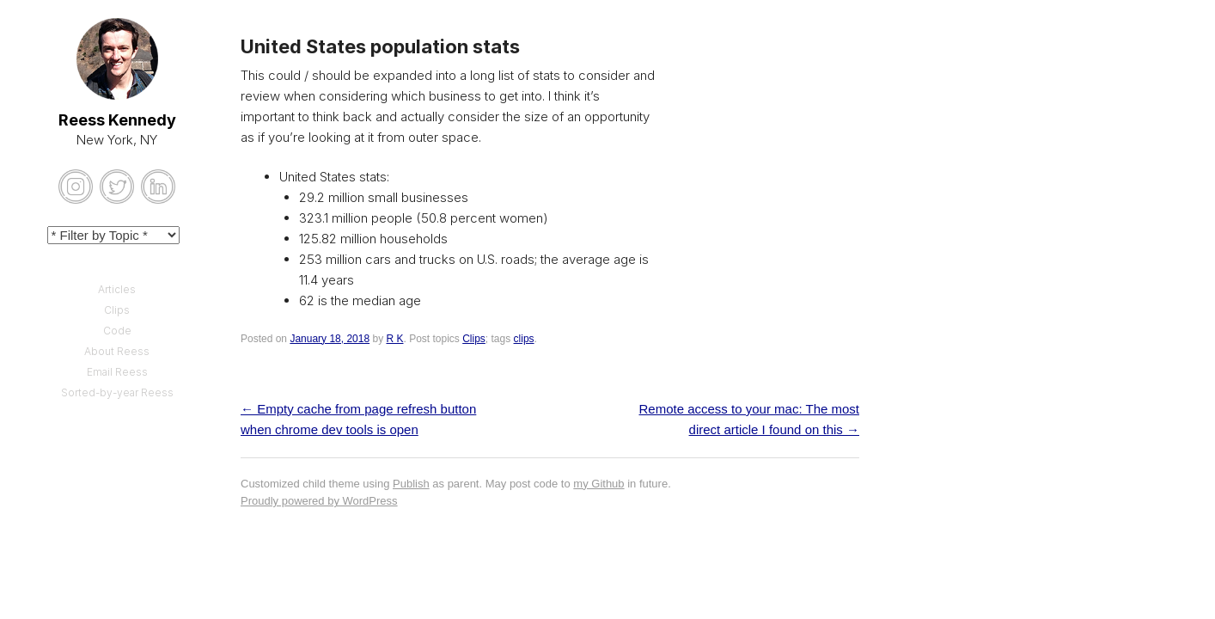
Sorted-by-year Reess (117, 392)
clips (524, 339)
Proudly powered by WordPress (319, 500)
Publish (411, 483)
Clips (473, 339)
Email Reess (117, 371)
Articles (117, 289)
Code (117, 330)
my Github (598, 483)
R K (394, 339)
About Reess (117, 351)
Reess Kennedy (117, 120)
